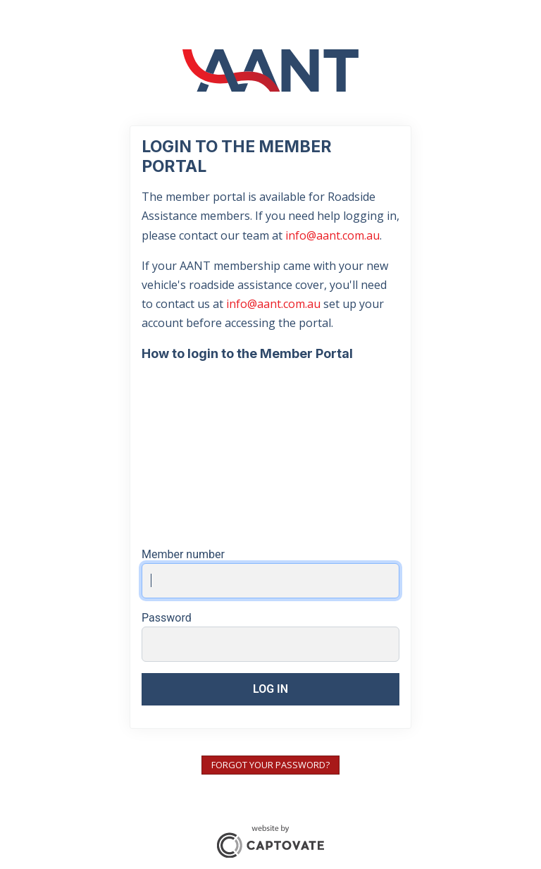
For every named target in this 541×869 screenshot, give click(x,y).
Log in (270, 689)
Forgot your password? (270, 764)
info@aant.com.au (332, 235)
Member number (183, 554)
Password (167, 617)
